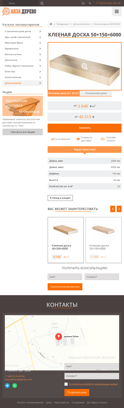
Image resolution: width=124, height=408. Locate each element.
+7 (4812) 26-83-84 (15, 373)
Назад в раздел (60, 196)
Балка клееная (13, 77)
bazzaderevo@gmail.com (18, 377)
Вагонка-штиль (13, 54)
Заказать (85, 127)
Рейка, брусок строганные (19, 65)
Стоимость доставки (85, 138)
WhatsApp (14, 383)
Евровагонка (12, 48)
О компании (78, 400)
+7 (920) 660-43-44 (108, 3)
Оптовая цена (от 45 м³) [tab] (65, 93)
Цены (49, 400)
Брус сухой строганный (17, 37)
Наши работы (61, 400)
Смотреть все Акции (23, 131)
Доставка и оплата (97, 400)
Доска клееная (13, 83)
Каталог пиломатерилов (30, 400)
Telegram (7, 383)
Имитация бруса (14, 42)
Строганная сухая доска (18, 31)
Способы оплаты (109, 138)
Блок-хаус (10, 71)
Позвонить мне (77, 390)
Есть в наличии (61, 138)
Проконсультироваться (65, 284)
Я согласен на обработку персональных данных (93, 382)
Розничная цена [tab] (102, 93)
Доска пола (11, 60)
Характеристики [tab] (84, 148)
